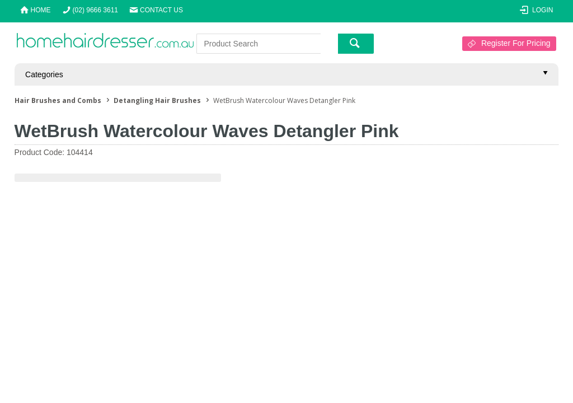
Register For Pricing (516, 43)
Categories (44, 74)
